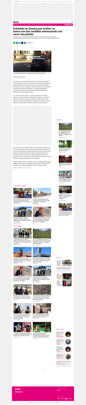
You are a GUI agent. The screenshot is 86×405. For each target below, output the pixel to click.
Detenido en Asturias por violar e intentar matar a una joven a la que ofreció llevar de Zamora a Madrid (22, 297)
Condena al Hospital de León (53, 1)
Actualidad (16, 24)
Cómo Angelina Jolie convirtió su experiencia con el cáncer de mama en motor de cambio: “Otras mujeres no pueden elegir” (59, 276)
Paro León (39, 1)
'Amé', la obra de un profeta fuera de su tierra (60, 333)
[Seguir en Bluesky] (58, 398)
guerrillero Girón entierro (66, 1)
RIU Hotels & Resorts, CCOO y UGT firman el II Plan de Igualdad (59, 263)
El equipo (35, 402)
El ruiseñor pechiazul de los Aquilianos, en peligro (63, 362)
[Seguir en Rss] (71, 398)
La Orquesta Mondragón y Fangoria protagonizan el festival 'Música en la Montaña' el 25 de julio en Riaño (22, 334)
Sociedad (29, 24)
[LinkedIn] (25, 43)
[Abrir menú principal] (72, 22)
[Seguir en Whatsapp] (69, 398)
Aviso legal (48, 402)
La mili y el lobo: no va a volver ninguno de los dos (60, 340)
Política (20, 24)
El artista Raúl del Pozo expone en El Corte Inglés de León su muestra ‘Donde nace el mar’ (65, 180)
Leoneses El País (60, 1)
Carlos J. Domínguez (17, 244)
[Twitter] (22, 43)
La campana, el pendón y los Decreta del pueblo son (60, 355)
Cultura (24, 24)
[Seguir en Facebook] (61, 398)
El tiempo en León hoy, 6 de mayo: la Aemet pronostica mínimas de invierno (65, 149)
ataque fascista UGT (72, 1)
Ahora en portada (17, 226)
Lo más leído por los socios (19, 185)
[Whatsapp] (14, 43)
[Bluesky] (20, 43)
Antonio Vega (35, 263)
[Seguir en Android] (58, 390)
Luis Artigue (59, 351)
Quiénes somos (30, 402)
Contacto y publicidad (54, 402)
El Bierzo (43, 24)
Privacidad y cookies (41, 402)
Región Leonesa (28, 167)
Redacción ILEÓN (36, 204)
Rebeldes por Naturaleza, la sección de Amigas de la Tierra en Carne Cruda (64, 268)
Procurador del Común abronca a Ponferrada (31, 1)
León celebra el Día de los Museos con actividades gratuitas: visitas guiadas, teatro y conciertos (41, 316)
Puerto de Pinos (23, 1)
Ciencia (33, 24)
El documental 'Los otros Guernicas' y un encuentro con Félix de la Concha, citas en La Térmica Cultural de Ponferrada (65, 196)
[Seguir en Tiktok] (68, 398)
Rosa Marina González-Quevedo (60, 336)
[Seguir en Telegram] (62, 398)
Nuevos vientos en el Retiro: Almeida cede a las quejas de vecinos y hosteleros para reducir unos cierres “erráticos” (59, 283)
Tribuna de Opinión (60, 329)
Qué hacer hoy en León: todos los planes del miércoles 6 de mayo (65, 165)
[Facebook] (17, 43)
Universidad (38, 24)
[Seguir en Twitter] (60, 398)
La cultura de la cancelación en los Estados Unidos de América (60, 349)
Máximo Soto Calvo (60, 357)
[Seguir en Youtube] (66, 398)
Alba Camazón (35, 338)
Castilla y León (49, 24)
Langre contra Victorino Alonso (45, 1)
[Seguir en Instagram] (64, 398)
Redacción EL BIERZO (17, 223)
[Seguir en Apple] (59, 390)
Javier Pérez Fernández (59, 344)
